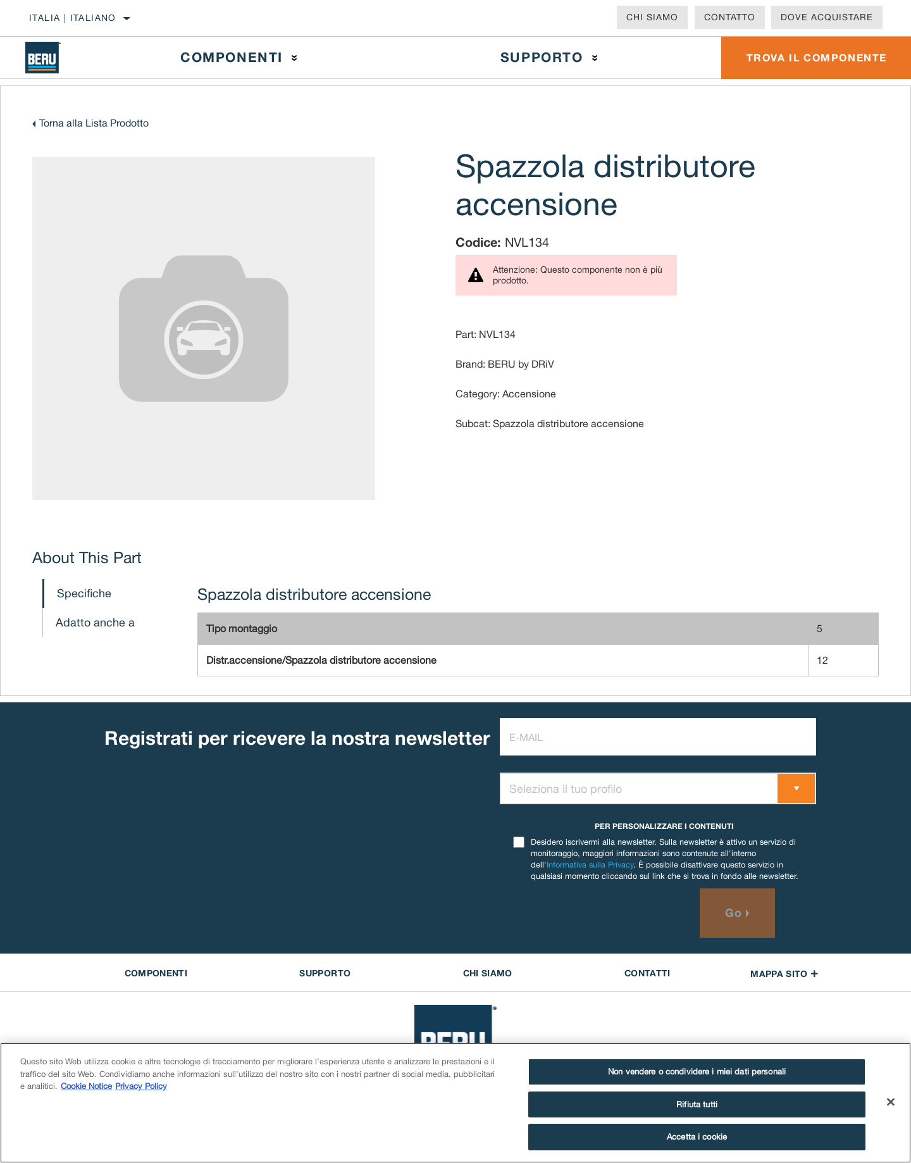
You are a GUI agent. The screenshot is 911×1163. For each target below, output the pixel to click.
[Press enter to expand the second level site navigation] (294, 58)
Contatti (647, 972)
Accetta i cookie (697, 1136)
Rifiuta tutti (696, 1104)
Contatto (729, 17)
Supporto (541, 57)
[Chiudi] (891, 1102)
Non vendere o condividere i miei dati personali (697, 1071)
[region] (455, 1103)
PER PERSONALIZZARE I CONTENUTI (664, 826)
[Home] (53, 57)
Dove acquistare (827, 17)
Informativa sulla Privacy (590, 864)
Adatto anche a (95, 622)
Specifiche (84, 593)
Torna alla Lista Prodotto (94, 123)
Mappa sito (784, 973)
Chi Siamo (652, 17)
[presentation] (596, 913)
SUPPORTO (324, 972)
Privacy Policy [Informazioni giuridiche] (141, 1086)
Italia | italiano (72, 18)
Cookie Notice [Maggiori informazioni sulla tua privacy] (86, 1086)
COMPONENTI (156, 972)
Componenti (231, 57)
